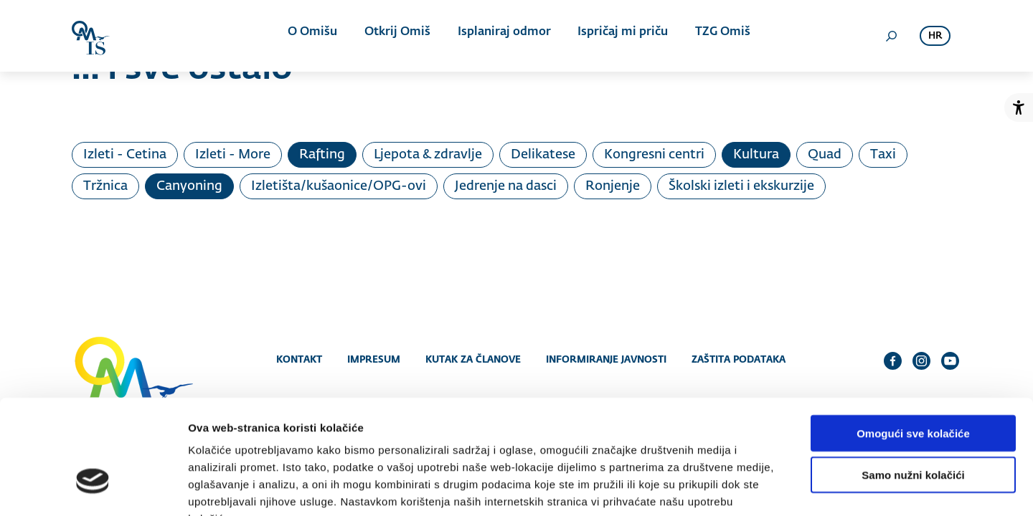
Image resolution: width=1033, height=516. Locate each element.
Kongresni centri (654, 154)
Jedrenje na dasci (506, 186)
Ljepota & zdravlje (428, 154)
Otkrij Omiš (397, 36)
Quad (824, 154)
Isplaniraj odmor (501, 36)
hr (935, 36)
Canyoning (189, 186)
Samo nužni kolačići (913, 387)
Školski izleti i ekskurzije (741, 186)
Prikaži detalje (743, 488)
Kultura (756, 154)
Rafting (322, 154)
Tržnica (105, 186)
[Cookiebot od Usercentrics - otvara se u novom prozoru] (93, 488)
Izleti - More (232, 154)
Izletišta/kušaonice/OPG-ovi (338, 186)
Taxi (883, 154)
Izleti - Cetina (124, 154)
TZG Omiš (714, 36)
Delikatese (543, 154)
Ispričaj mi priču (617, 36)
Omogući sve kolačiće (913, 344)
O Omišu (315, 36)
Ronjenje (612, 186)
